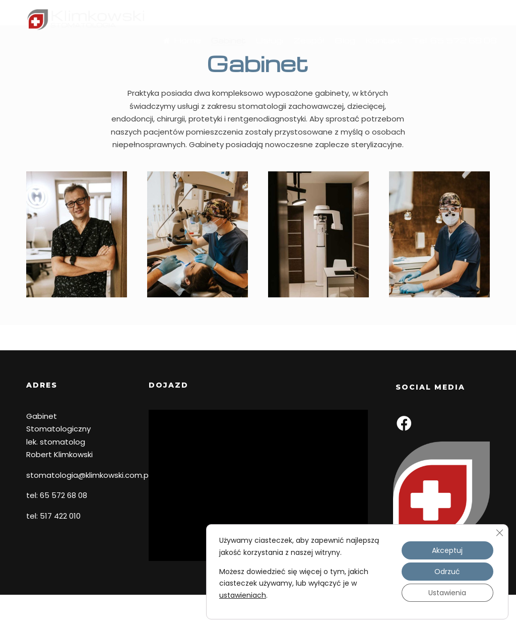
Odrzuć (447, 572)
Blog (336, 57)
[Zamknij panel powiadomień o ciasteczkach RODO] (499, 533)
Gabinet (219, 57)
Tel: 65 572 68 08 (445, 57)
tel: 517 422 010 (53, 516)
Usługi (260, 57)
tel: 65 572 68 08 (56, 495)
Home (172, 58)
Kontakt (374, 57)
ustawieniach (242, 595)
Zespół (299, 57)
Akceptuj (447, 551)
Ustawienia (447, 593)
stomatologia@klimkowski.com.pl (88, 475)
